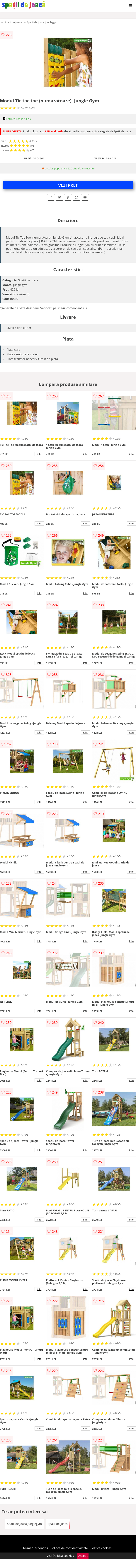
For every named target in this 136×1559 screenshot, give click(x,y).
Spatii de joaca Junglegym (42, 22)
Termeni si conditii (35, 1548)
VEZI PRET (68, 185)
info (39, 454)
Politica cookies (101, 1548)
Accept (83, 1556)
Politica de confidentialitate (69, 1548)
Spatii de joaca (13, 22)
